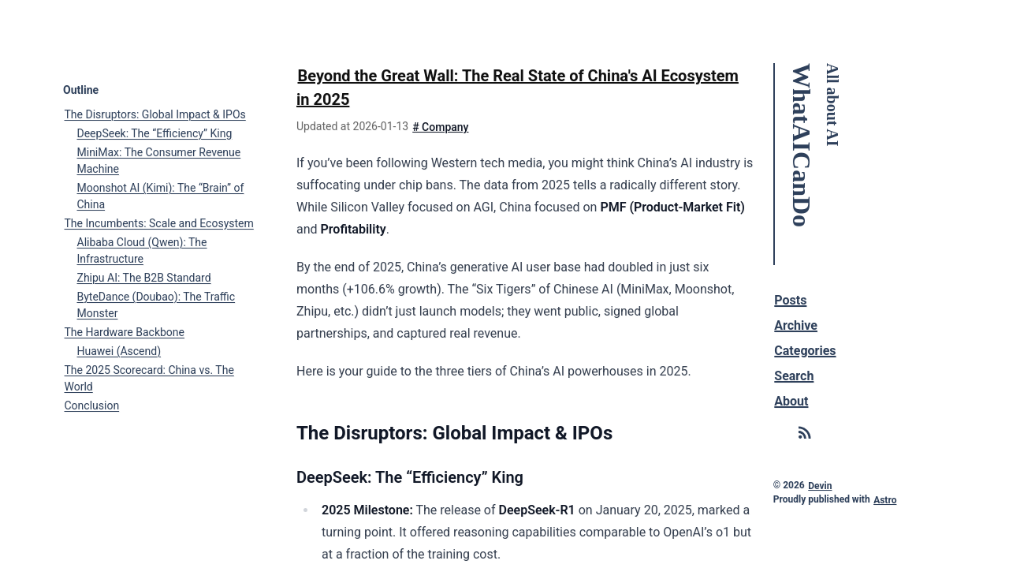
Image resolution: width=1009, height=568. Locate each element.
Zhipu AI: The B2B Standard (144, 277)
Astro (884, 499)
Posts (791, 299)
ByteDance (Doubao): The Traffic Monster (156, 304)
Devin (820, 485)
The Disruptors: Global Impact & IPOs (155, 113)
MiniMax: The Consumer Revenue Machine (159, 159)
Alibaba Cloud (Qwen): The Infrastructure (142, 249)
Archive (796, 324)
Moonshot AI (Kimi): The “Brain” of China (160, 195)
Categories (805, 349)
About (792, 400)
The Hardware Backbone (124, 331)
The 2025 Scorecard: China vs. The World (149, 377)
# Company (440, 126)
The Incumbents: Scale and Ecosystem (159, 222)
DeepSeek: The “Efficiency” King (155, 132)
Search (794, 375)
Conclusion (92, 404)
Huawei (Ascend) (119, 350)
